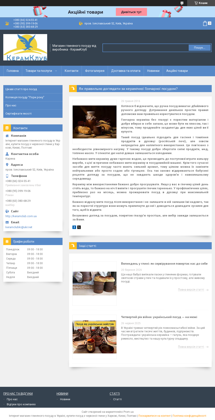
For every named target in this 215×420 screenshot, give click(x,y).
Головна (13, 71)
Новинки (153, 71)
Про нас (10, 105)
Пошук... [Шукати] (199, 47)
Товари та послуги (38, 71)
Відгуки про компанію (21, 404)
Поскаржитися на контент (154, 415)
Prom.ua (129, 411)
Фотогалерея (94, 71)
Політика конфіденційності (189, 415)
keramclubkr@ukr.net (18, 227)
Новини (65, 399)
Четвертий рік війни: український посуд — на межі (159, 317)
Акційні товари (177, 71)
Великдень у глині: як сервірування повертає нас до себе (164, 263)
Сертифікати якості (18, 113)
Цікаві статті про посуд (21, 89)
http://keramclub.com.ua (21, 216)
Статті (117, 399)
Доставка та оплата (125, 71)
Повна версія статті (191, 289)
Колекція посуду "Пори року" (24, 97)
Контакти (71, 71)
